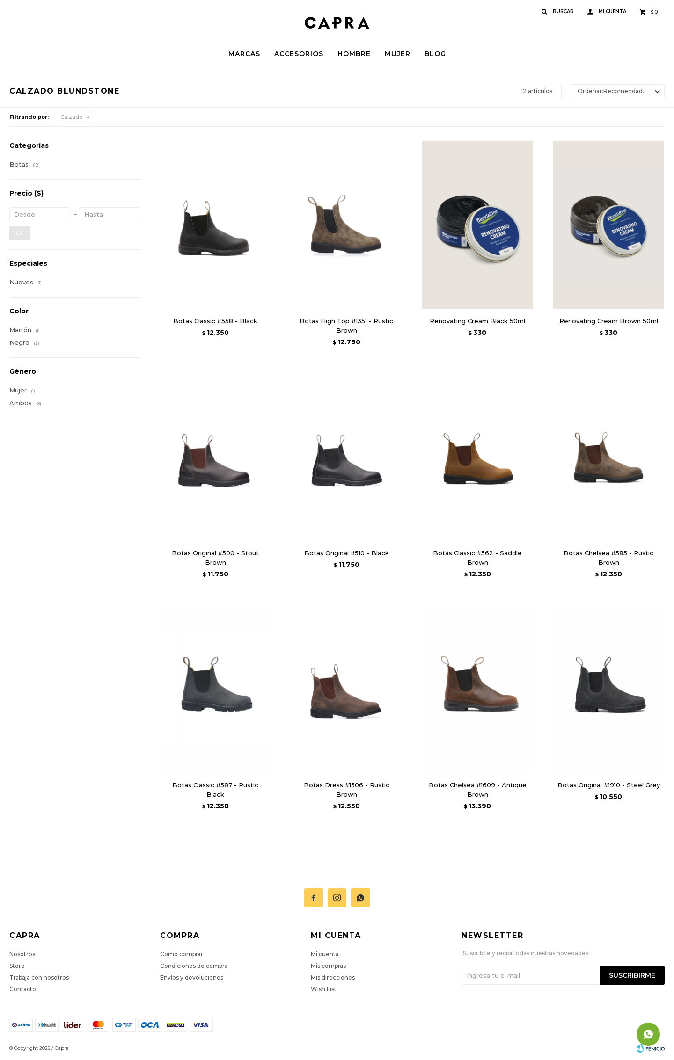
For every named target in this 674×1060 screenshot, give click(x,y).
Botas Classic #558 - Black (215, 321)
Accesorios (298, 54)
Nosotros (22, 954)
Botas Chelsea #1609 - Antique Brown (478, 789)
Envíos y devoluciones (191, 977)
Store (17, 965)
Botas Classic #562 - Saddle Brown (477, 557)
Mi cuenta (325, 954)
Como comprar (181, 954)
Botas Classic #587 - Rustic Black (215, 789)
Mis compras (328, 965)
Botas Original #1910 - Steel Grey (608, 785)
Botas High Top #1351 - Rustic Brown (346, 325)
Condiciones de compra (193, 965)
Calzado (71, 117)
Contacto (22, 989)
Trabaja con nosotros (39, 977)
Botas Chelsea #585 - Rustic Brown (608, 557)
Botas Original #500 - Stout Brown (215, 557)
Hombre (354, 54)
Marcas (244, 54)
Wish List (324, 989)
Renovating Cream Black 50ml (477, 321)
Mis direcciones (333, 977)
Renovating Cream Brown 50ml (608, 321)
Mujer (397, 54)
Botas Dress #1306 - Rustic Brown (346, 789)
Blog (435, 54)
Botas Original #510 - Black (346, 553)
